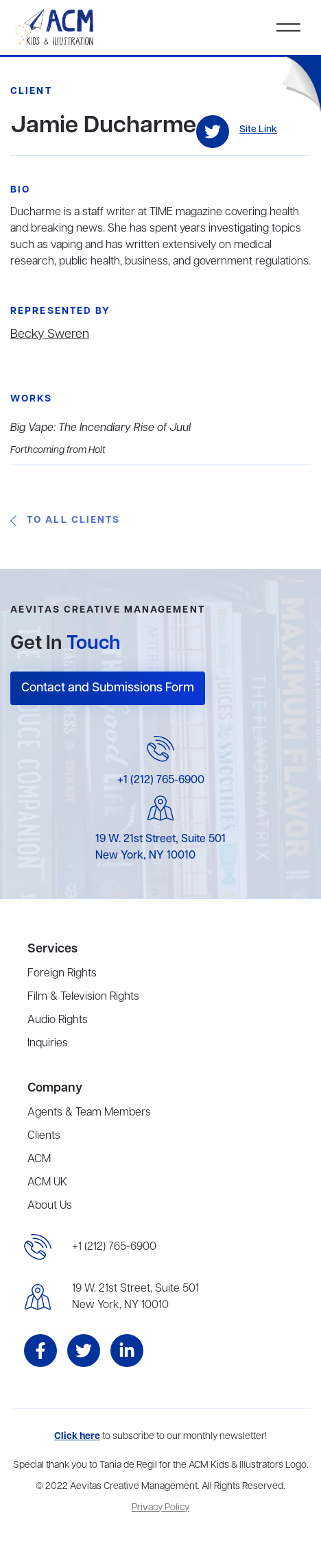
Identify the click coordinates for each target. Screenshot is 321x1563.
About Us (49, 1206)
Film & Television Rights (83, 997)
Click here (77, 1436)
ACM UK (47, 1182)
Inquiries (47, 1043)
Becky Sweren (49, 334)
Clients (43, 1136)
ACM (39, 1159)
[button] (288, 27)
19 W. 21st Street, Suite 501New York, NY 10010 (135, 1297)
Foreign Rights (62, 973)
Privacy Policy (160, 1507)
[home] (55, 27)
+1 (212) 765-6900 (160, 780)
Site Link (258, 129)
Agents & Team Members (89, 1112)
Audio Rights (57, 1020)
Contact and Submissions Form (107, 688)
